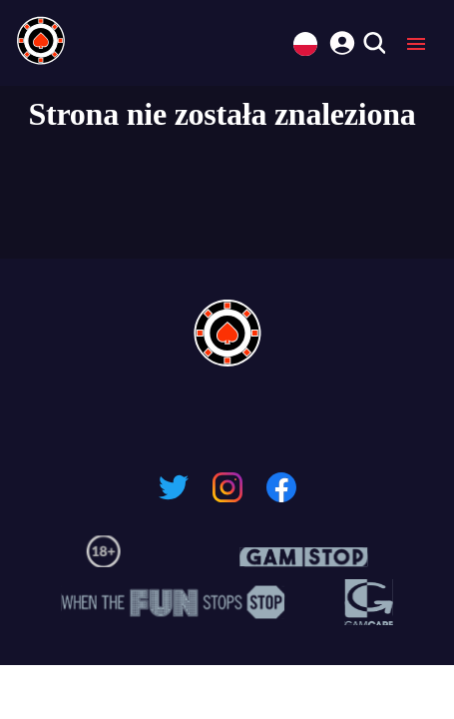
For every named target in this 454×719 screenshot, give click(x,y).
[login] (339, 40)
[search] (373, 44)
